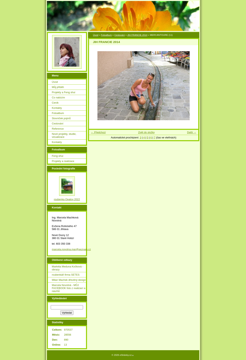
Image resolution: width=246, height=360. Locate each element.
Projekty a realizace (63, 161)
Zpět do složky (146, 132)
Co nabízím (58, 97)
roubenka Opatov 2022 (67, 199)
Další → (191, 132)
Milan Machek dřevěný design (69, 279)
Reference (58, 128)
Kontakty (57, 107)
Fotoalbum (106, 35)
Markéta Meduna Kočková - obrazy (67, 268)
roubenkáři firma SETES (66, 274)
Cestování (119, 35)
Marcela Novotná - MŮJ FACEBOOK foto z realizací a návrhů (68, 288)
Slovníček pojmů (61, 118)
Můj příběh (58, 87)
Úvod (95, 35)
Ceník (55, 102)
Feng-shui (57, 155)
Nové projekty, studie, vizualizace (64, 135)
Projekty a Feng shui (63, 92)
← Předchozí (98, 132)
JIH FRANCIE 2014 (137, 35)
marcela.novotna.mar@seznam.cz (71, 249)
